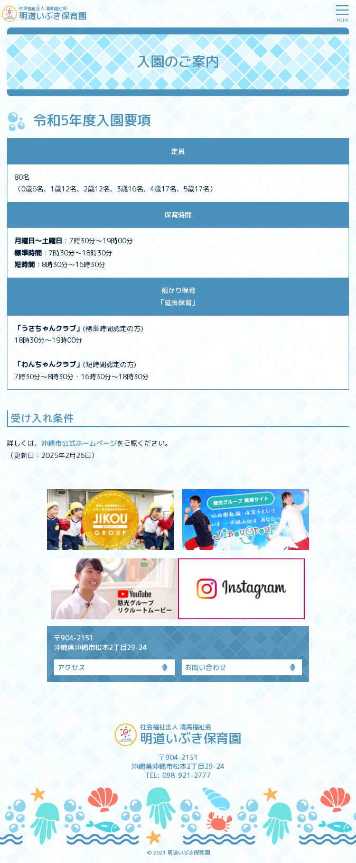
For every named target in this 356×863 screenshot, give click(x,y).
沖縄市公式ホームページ (79, 443)
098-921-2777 (186, 775)
